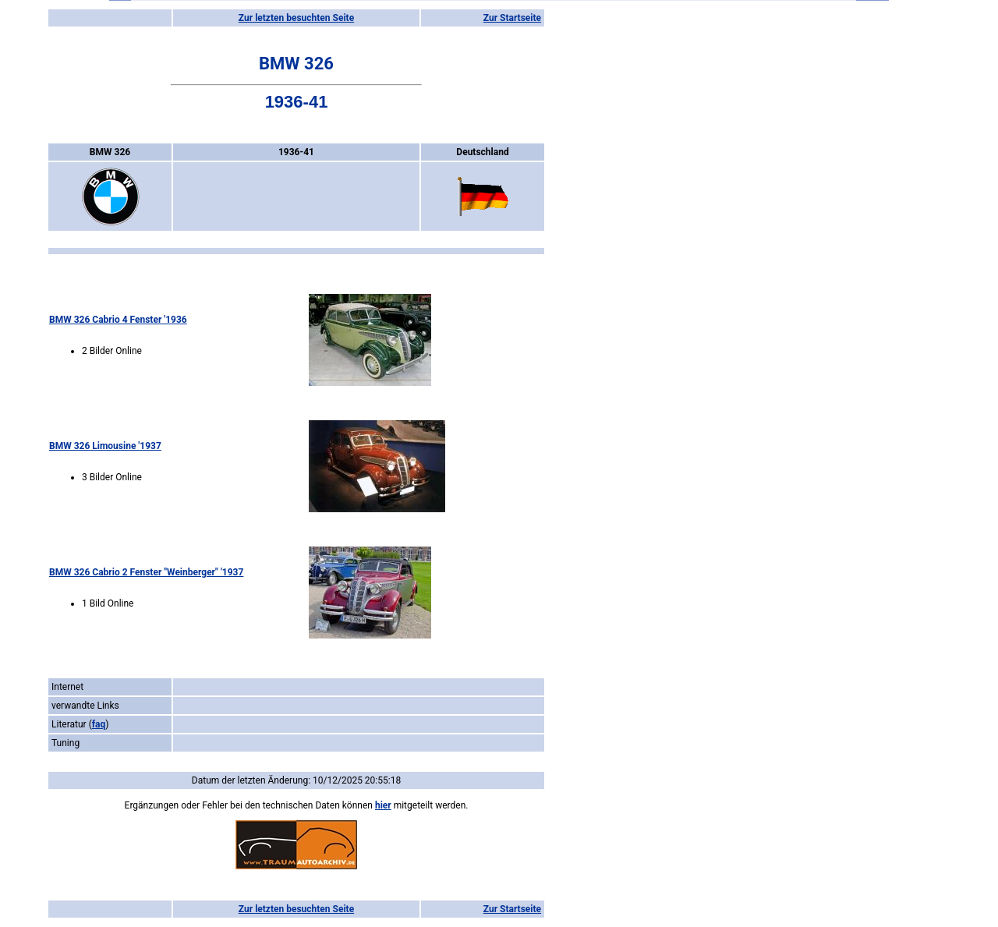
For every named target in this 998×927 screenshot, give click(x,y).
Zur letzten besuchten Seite (296, 17)
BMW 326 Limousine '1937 (105, 446)
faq (98, 724)
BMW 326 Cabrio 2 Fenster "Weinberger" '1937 (146, 572)
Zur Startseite (512, 17)
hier (383, 805)
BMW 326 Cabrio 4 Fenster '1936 (118, 319)
